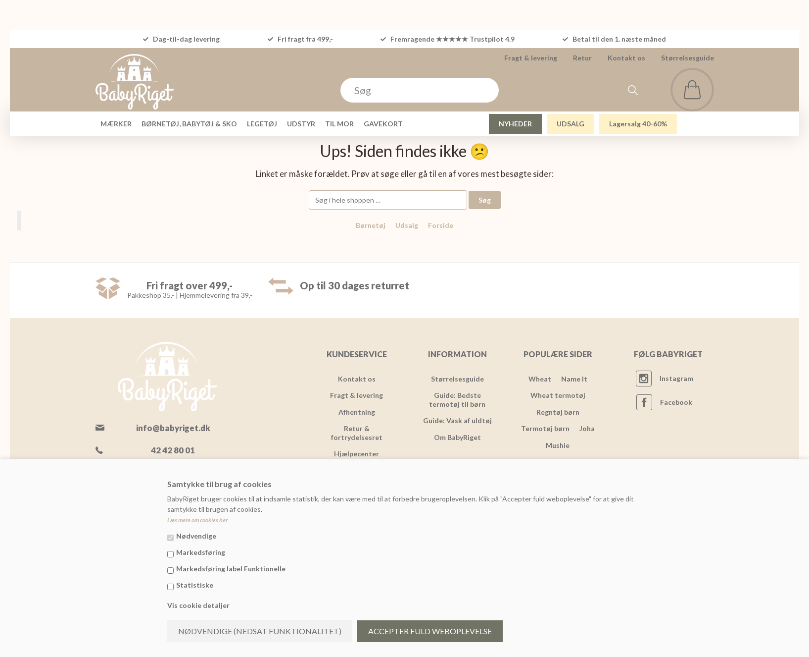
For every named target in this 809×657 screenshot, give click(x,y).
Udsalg (406, 225)
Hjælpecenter (356, 453)
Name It (574, 379)
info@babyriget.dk (173, 428)
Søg (484, 200)
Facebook (676, 402)
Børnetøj (370, 225)
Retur (582, 58)
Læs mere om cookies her (197, 520)
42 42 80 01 (173, 450)
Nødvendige (196, 536)
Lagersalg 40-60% (638, 123)
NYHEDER (515, 123)
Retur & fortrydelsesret (356, 432)
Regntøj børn (557, 412)
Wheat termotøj (557, 395)
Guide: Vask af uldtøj (457, 420)
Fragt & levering (530, 58)
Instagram (676, 378)
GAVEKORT (383, 123)
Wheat (539, 379)
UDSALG (570, 123)
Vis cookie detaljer (198, 605)
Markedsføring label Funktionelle (231, 568)
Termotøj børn (545, 428)
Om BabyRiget (457, 437)
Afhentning (356, 412)
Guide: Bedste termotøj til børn (457, 399)
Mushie (558, 445)
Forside (440, 225)
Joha (587, 428)
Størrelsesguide (687, 58)
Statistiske (194, 585)
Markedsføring (200, 552)
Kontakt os (626, 58)
